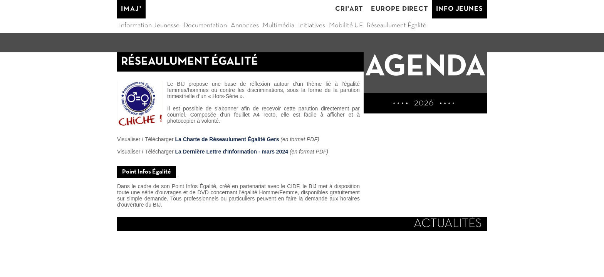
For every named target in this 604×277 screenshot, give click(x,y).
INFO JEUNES (459, 9)
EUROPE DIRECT (399, 9)
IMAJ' (131, 9)
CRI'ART (349, 9)
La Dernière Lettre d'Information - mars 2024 (231, 152)
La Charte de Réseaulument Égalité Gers (227, 139)
